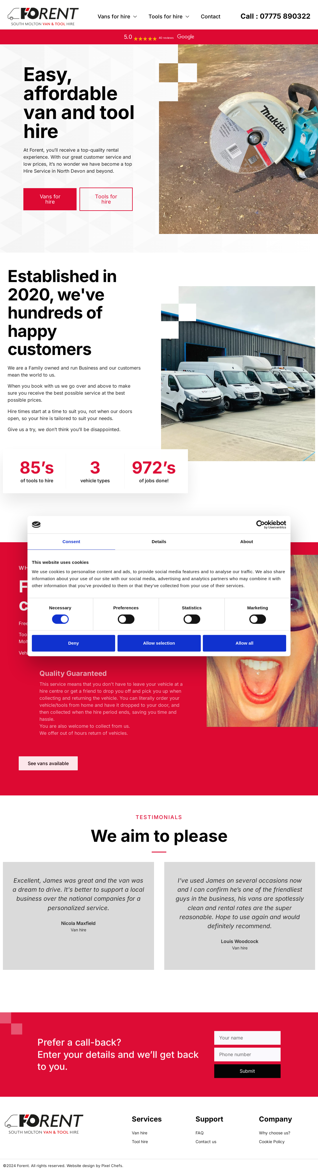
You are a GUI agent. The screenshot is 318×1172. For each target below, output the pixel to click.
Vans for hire (117, 16)
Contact (210, 16)
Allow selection (159, 643)
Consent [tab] (71, 541)
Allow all (244, 643)
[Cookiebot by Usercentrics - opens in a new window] (260, 524)
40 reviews (166, 37)
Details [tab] (159, 541)
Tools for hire (168, 16)
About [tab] (246, 541)
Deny (73, 643)
